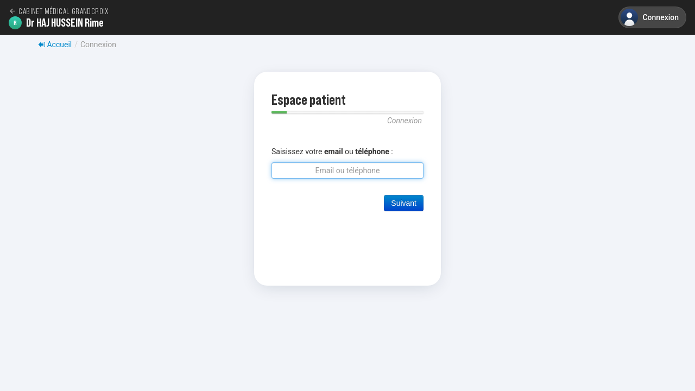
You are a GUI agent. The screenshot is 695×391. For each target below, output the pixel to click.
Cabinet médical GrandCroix (59, 10)
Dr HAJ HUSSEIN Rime (56, 22)
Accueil (55, 44)
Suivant (403, 203)
